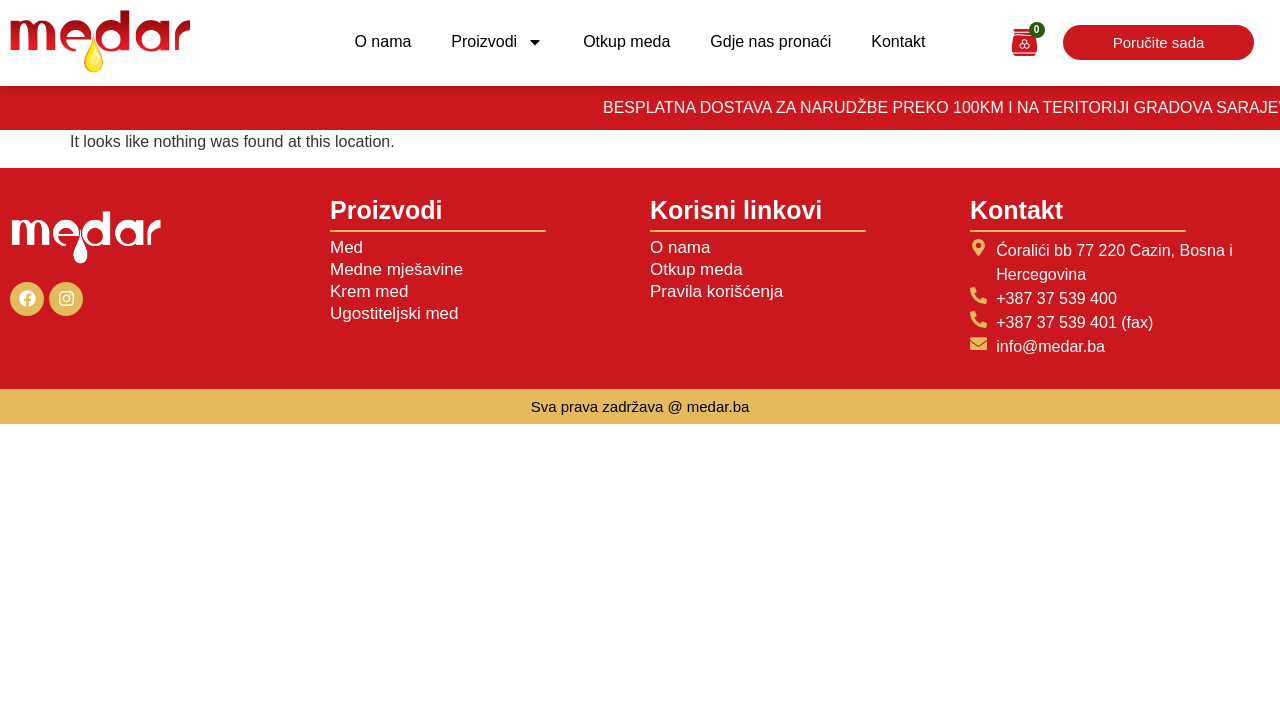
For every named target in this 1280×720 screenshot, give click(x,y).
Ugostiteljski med (394, 313)
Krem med (369, 291)
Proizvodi (497, 42)
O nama (382, 41)
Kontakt (898, 41)
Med (346, 247)
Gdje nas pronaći (770, 41)
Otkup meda (626, 41)
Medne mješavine (396, 269)
